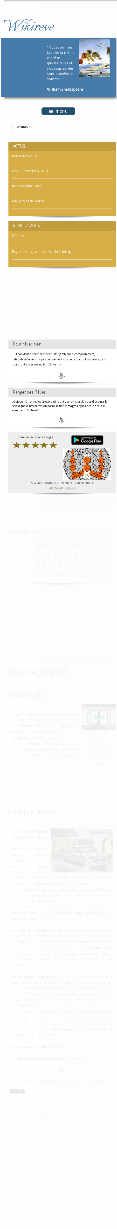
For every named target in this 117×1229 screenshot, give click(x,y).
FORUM (18, 236)
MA (56, 487)
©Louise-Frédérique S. (45, 482)
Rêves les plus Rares (26, 186)
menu (58, 111)
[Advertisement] (49, 308)
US (73, 487)
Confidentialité (84, 482)
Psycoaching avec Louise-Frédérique (43, 251)
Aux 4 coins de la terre (28, 201)
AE (51, 487)
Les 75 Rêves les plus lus (30, 171)
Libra (67, 487)
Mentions (67, 482)
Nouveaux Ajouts (24, 156)
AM (61, 487)
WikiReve (23, 127)
